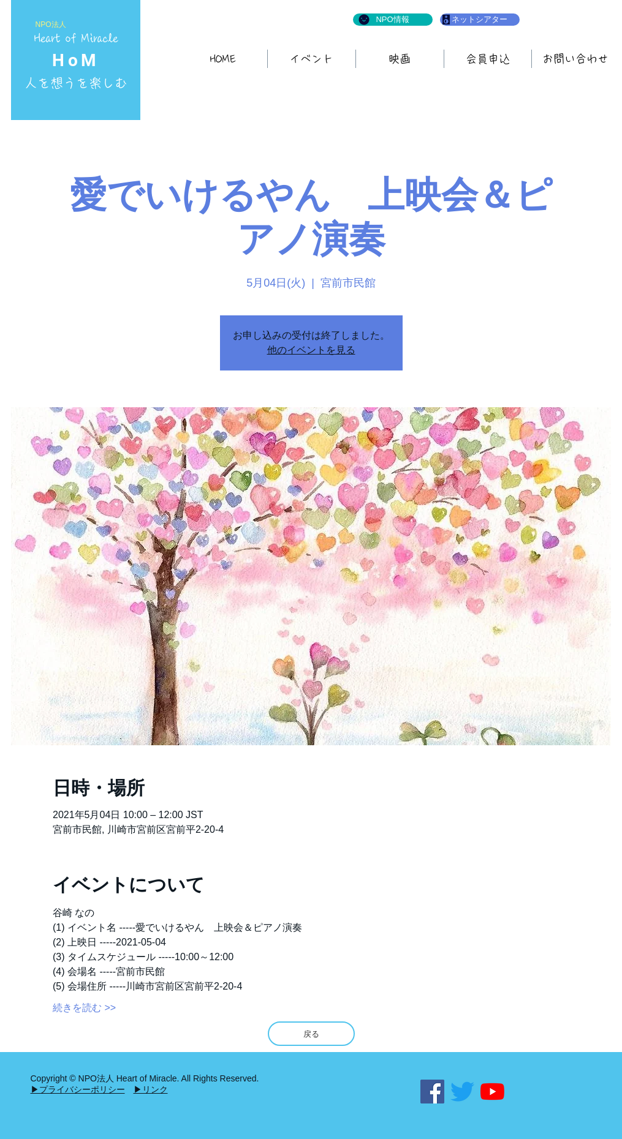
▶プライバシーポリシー (78, 1089)
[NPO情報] (393, 19)
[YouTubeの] (492, 1091)
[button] (400, 59)
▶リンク (151, 1089)
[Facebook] (432, 1091)
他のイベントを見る (311, 350)
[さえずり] (462, 1091)
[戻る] (311, 1033)
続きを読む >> (84, 1007)
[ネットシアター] (480, 19)
